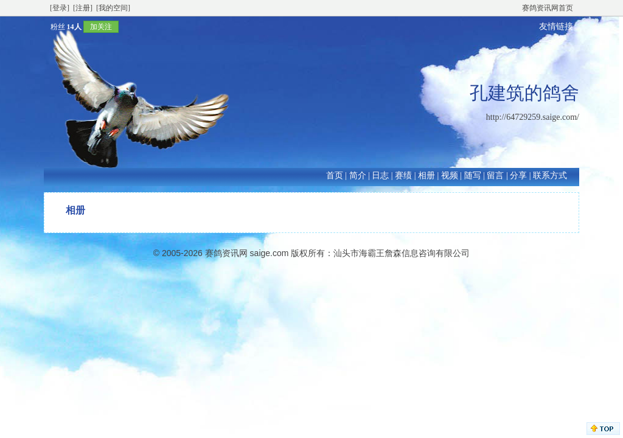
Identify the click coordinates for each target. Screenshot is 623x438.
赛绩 (403, 175)
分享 (518, 175)
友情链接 (556, 26)
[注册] (82, 8)
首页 (334, 175)
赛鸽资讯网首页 (547, 8)
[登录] (59, 8)
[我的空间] (113, 8)
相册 (426, 175)
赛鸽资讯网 (226, 253)
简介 (357, 175)
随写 (472, 175)
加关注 (101, 27)
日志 (380, 175)
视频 (449, 175)
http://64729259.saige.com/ (532, 117)
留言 (495, 175)
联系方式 (550, 175)
